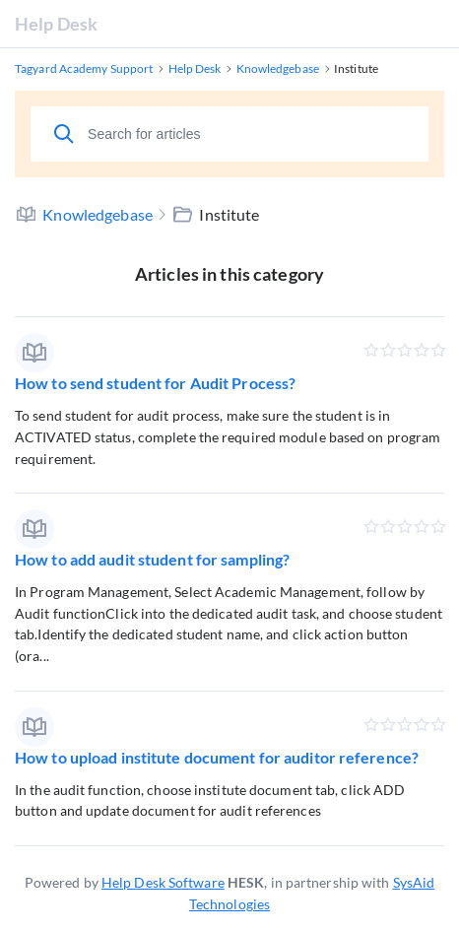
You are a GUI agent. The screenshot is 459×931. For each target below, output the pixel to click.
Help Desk (56, 23)
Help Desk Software (163, 882)
